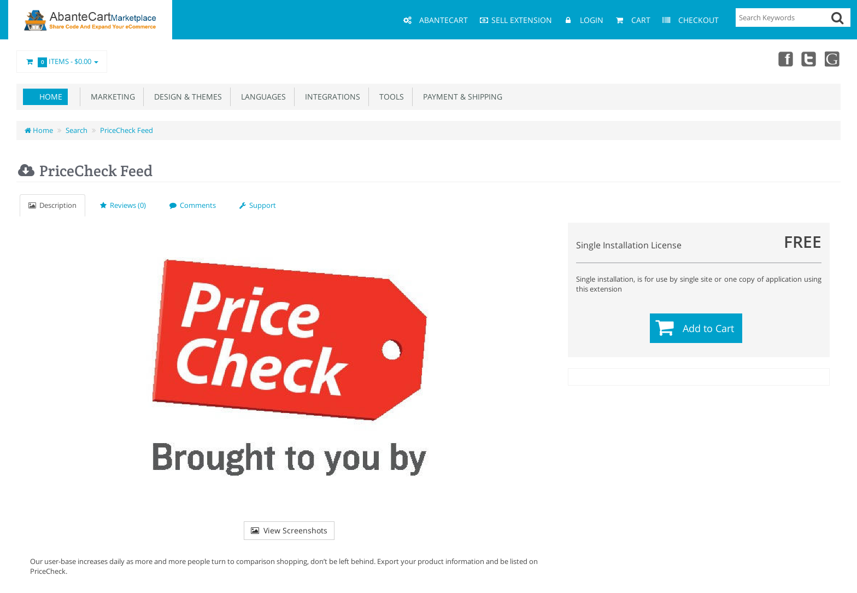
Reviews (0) (123, 205)
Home (50, 96)
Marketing (110, 96)
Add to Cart (708, 328)
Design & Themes (186, 96)
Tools (389, 96)
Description (52, 205)
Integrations (330, 96)
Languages (261, 96)
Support (257, 205)
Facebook (785, 58)
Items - (61, 61)
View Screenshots (289, 530)
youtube (833, 58)
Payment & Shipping (460, 96)
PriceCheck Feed (126, 130)
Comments (192, 205)
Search (76, 130)
